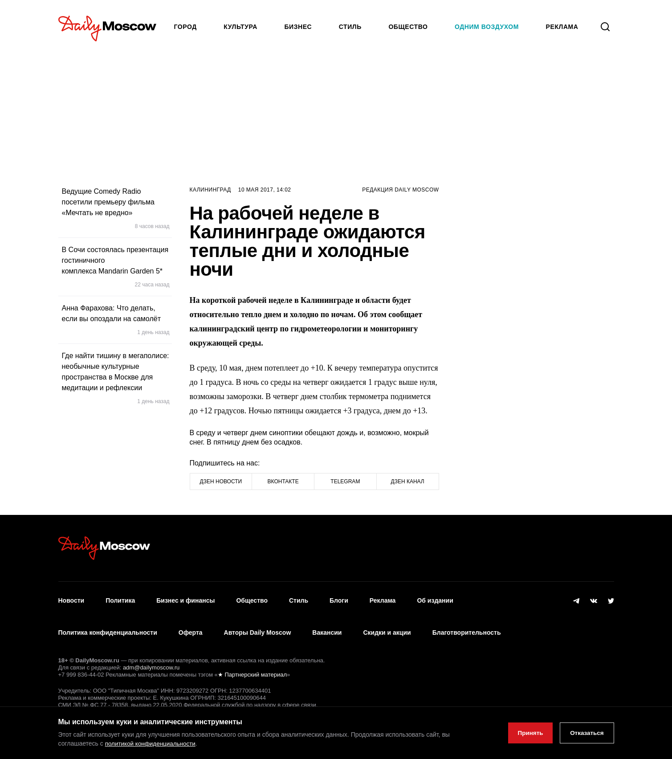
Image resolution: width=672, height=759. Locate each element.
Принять (525, 733)
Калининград (210, 190)
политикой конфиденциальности (152, 743)
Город (185, 26)
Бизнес (298, 26)
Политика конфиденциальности (107, 624)
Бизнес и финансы (185, 597)
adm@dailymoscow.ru (151, 655)
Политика (120, 597)
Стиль (350, 26)
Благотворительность (466, 624)
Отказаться (585, 733)
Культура (240, 26)
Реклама (383, 597)
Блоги (339, 597)
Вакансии (327, 624)
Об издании (435, 597)
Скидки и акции (387, 624)
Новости (71, 597)
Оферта (191, 624)
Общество (408, 26)
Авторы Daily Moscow (257, 624)
